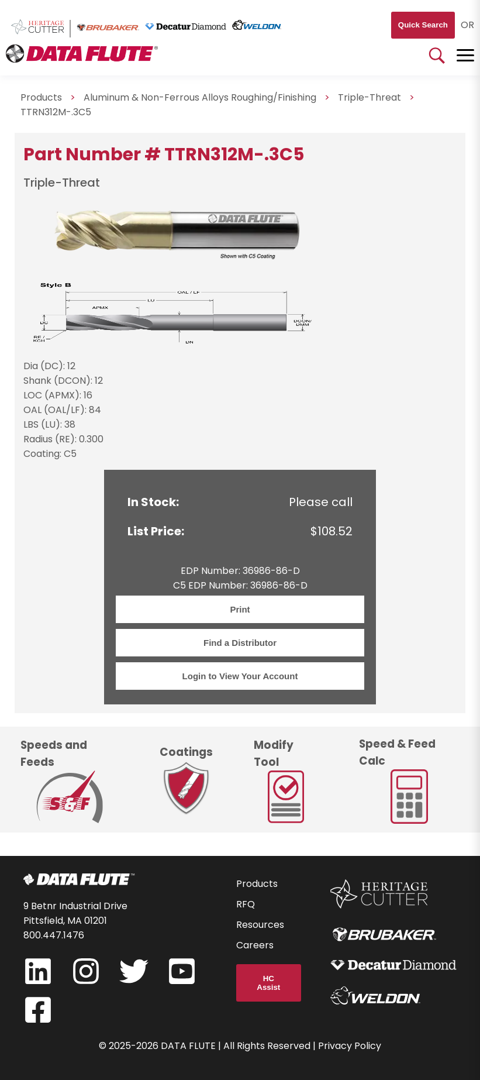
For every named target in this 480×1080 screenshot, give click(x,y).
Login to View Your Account (240, 676)
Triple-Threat (369, 97)
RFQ (245, 904)
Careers (255, 945)
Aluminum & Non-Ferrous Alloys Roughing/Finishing (200, 97)
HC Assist (268, 983)
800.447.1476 (53, 935)
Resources (260, 924)
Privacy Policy (349, 1046)
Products (257, 883)
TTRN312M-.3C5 (55, 112)
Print (240, 609)
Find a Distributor (240, 643)
